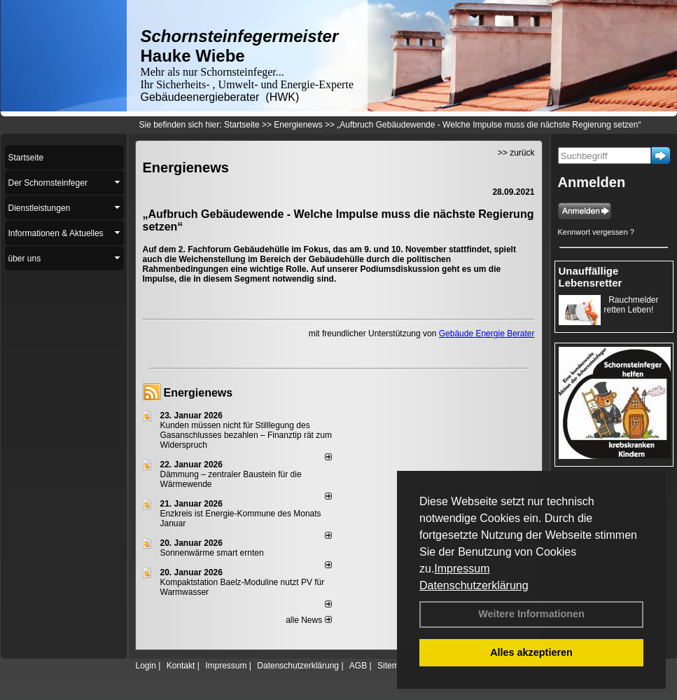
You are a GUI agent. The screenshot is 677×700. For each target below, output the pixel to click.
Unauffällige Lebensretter (590, 277)
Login (146, 666)
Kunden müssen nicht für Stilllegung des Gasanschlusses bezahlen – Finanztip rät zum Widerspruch (246, 435)
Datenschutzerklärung (474, 585)
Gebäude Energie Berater (487, 333)
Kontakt (181, 666)
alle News (308, 620)
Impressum (461, 569)
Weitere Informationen (531, 613)
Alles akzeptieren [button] (531, 652)
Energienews (198, 393)
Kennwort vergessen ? (596, 232)
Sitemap (392, 666)
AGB (358, 666)
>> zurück (516, 153)
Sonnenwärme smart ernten (212, 553)
